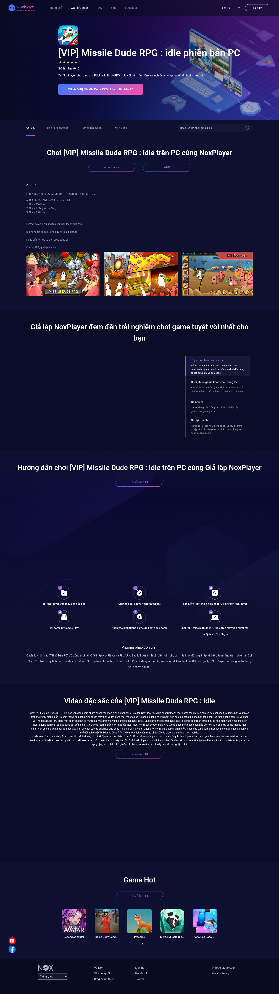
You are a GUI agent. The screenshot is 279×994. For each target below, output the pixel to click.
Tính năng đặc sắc (58, 127)
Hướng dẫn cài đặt (91, 127)
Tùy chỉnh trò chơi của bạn (207, 360)
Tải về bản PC (112, 167)
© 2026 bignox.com (224, 967)
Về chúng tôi (102, 973)
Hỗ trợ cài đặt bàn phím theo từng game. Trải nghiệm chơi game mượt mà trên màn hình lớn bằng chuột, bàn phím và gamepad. (217, 369)
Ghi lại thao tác (200, 420)
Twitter (139, 979)
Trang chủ (55, 7)
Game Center (79, 7)
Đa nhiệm (197, 402)
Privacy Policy (220, 973)
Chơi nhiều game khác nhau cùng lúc (214, 382)
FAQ (99, 7)
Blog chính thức (104, 979)
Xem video (121, 127)
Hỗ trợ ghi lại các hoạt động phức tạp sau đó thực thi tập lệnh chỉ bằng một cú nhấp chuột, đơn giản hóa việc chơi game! (216, 429)
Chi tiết (30, 127)
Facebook (131, 7)
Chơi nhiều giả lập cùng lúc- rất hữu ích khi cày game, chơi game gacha (214, 409)
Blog (114, 7)
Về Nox (98, 967)
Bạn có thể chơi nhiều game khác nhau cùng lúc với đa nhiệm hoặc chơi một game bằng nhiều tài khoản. (218, 389)
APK (167, 167)
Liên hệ (139, 967)
